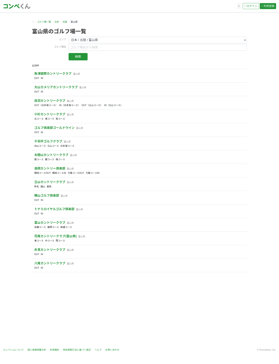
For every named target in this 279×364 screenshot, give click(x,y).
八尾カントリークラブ (49, 263)
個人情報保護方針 (37, 350)
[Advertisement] (139, 310)
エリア (62, 39)
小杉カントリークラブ (49, 114)
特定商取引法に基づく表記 (77, 350)
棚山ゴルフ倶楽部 (46, 195)
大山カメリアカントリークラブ (56, 87)
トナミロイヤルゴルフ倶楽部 (54, 209)
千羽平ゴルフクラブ (48, 141)
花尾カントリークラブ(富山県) (55, 236)
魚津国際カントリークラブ (52, 73)
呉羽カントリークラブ (49, 100)
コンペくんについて (13, 350)
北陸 (65, 22)
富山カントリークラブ (49, 222)
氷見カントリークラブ (49, 249)
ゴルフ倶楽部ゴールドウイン (54, 127)
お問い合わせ (112, 350)
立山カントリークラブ (49, 182)
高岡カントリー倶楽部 (49, 168)
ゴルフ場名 (60, 46)
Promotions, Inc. (267, 350)
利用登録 (268, 6)
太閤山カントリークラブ (51, 155)
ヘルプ (98, 350)
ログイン (251, 6)
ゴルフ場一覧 (44, 22)
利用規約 (54, 350)
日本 (56, 22)
